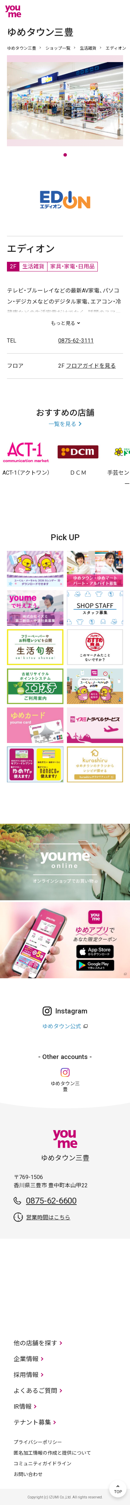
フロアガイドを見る (91, 366)
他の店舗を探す (35, 1343)
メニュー (117, 11)
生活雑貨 (88, 48)
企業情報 (26, 1359)
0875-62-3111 (76, 340)
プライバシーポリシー (38, 1442)
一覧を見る (62, 424)
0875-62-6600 (51, 1201)
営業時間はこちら (48, 1217)
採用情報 (26, 1374)
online (97, 11)
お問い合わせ (28, 1474)
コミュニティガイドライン (42, 1463)
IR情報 (23, 1406)
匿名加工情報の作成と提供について (52, 1453)
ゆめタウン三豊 (21, 48)
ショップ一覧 (57, 48)
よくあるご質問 (35, 1390)
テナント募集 (32, 1422)
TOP (118, 1488)
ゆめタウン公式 (61, 1026)
